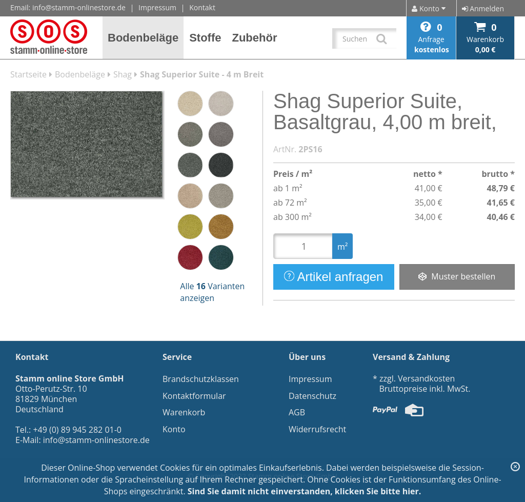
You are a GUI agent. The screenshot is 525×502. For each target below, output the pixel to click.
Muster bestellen (456, 276)
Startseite (28, 74)
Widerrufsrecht (317, 429)
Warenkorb (184, 412)
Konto (174, 429)
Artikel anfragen (333, 277)
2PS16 (310, 149)
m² (342, 246)
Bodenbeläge (80, 74)
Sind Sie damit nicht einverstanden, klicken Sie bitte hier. (304, 491)
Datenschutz (312, 395)
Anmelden (483, 8)
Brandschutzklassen (201, 379)
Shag (122, 74)
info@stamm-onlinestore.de (79, 7)
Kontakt (202, 7)
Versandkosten (426, 378)
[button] (143, 37)
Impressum (157, 7)
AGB (297, 412)
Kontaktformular (194, 395)
